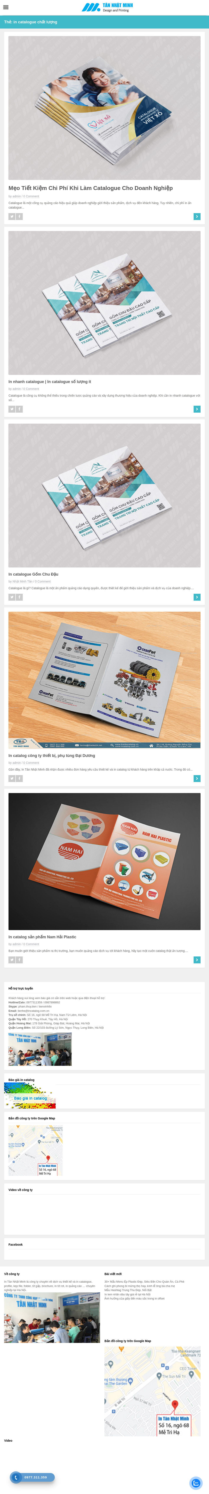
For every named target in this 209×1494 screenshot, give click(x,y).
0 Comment (31, 196)
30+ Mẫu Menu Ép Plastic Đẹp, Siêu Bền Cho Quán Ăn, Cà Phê (144, 1281)
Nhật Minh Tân (22, 581)
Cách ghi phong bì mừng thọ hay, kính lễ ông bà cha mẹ (139, 1286)
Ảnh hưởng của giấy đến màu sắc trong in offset (134, 1298)
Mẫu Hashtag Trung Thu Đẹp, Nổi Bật (127, 1290)
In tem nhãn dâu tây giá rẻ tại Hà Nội (127, 1294)
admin (17, 196)
